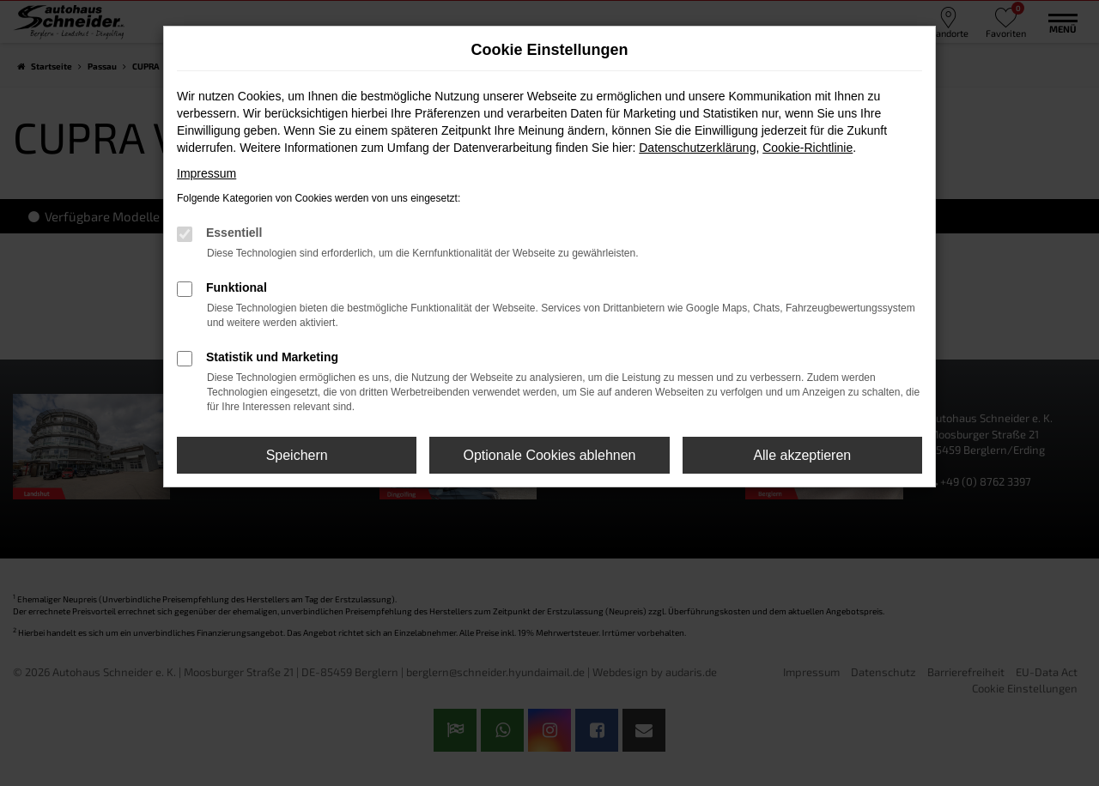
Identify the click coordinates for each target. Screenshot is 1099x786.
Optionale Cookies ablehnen (549, 455)
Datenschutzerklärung (697, 147)
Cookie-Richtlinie (807, 147)
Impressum (206, 173)
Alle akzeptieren (802, 455)
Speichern (297, 455)
